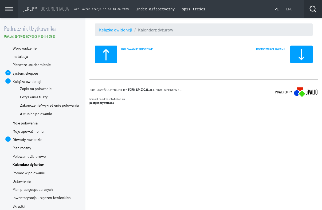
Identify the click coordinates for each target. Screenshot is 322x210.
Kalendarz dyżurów (28, 164)
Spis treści (193, 8)
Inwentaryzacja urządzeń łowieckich (42, 197)
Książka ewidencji (115, 29)
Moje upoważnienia (28, 131)
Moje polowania (25, 123)
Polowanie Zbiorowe (29, 156)
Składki (19, 206)
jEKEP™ (46, 8)
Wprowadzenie (25, 48)
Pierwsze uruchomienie (32, 64)
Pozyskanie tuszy (34, 97)
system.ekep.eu (25, 73)
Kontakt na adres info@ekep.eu (107, 98)
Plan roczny (22, 148)
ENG (289, 8)
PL (276, 8)
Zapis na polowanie (36, 88)
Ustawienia (22, 181)
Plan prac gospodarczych (33, 189)
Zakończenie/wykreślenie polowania (49, 105)
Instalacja (20, 56)
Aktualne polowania (36, 113)
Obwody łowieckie (27, 139)
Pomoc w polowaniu (29, 173)
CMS (92, 123)
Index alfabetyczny (155, 8)
